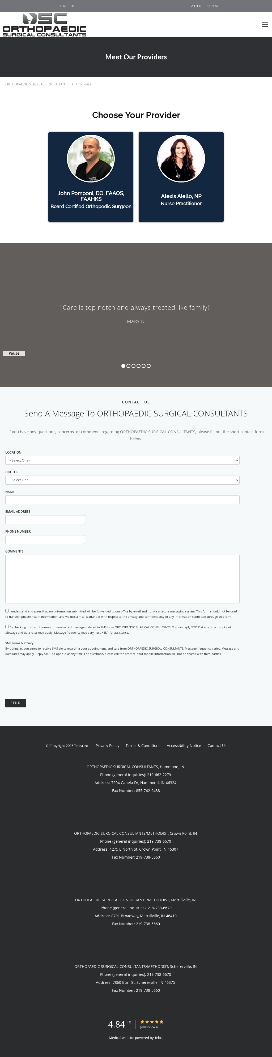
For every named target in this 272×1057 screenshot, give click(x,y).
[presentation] (45, 677)
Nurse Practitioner (181, 203)
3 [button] (133, 365)
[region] (136, 310)
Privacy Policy (107, 745)
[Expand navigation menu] (265, 25)
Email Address (18, 511)
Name (10, 492)
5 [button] (143, 365)
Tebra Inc (81, 745)
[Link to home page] (43, 24)
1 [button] (123, 365)
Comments (14, 551)
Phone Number (18, 531)
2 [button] (128, 365)
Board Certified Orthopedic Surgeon (90, 206)
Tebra (159, 1037)
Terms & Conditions (143, 745)
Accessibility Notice (184, 745)
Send (16, 703)
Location (13, 452)
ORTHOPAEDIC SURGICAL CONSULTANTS (37, 84)
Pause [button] (14, 353)
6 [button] (148, 365)
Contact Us (217, 745)
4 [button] (138, 365)
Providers (83, 84)
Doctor (12, 472)
